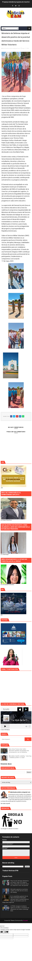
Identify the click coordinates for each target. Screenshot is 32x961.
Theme (12, 920)
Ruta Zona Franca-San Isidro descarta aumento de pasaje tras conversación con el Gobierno (19, 750)
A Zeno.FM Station (5, 729)
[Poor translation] (6, 932)
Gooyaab (25, 920)
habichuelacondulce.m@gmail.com (20, 792)
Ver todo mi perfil (5, 803)
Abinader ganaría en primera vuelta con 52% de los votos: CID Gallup (19, 891)
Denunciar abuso (6, 764)
